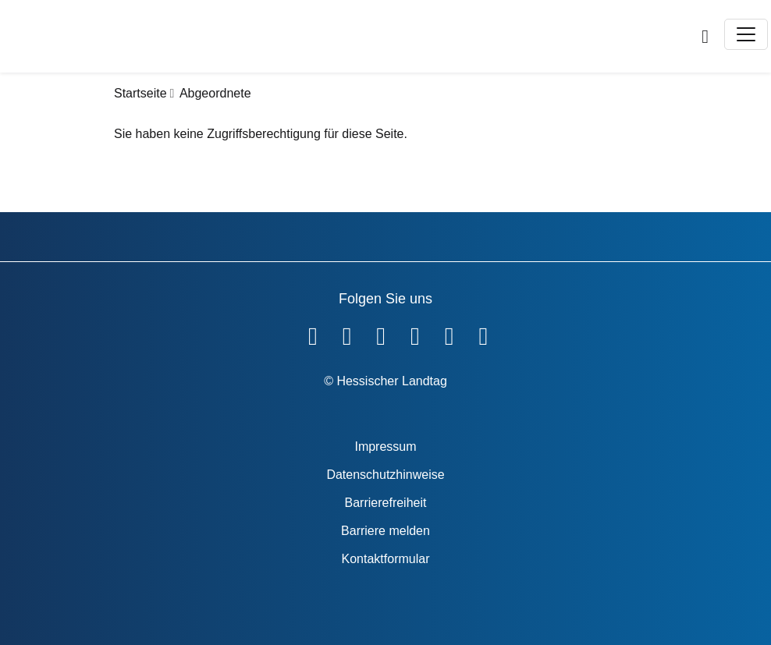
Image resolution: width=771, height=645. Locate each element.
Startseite (140, 93)
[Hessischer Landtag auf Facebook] (313, 333)
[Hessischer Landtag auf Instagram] (415, 333)
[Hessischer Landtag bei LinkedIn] (483, 333)
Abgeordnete (215, 93)
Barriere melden (385, 530)
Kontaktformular (386, 558)
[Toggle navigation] (746, 34)
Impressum (385, 446)
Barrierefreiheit (386, 502)
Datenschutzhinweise (385, 474)
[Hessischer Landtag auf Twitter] (381, 333)
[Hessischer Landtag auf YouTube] (347, 333)
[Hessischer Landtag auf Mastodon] (449, 333)
